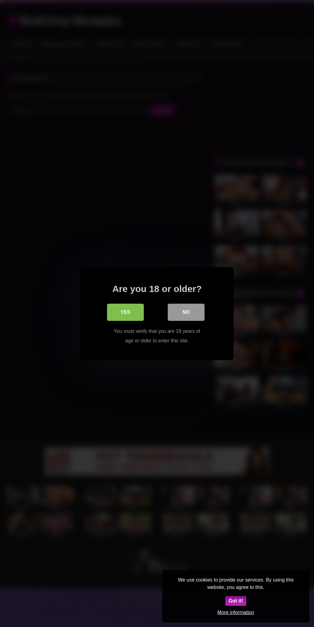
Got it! (235, 600)
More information (235, 612)
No (186, 311)
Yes (125, 311)
